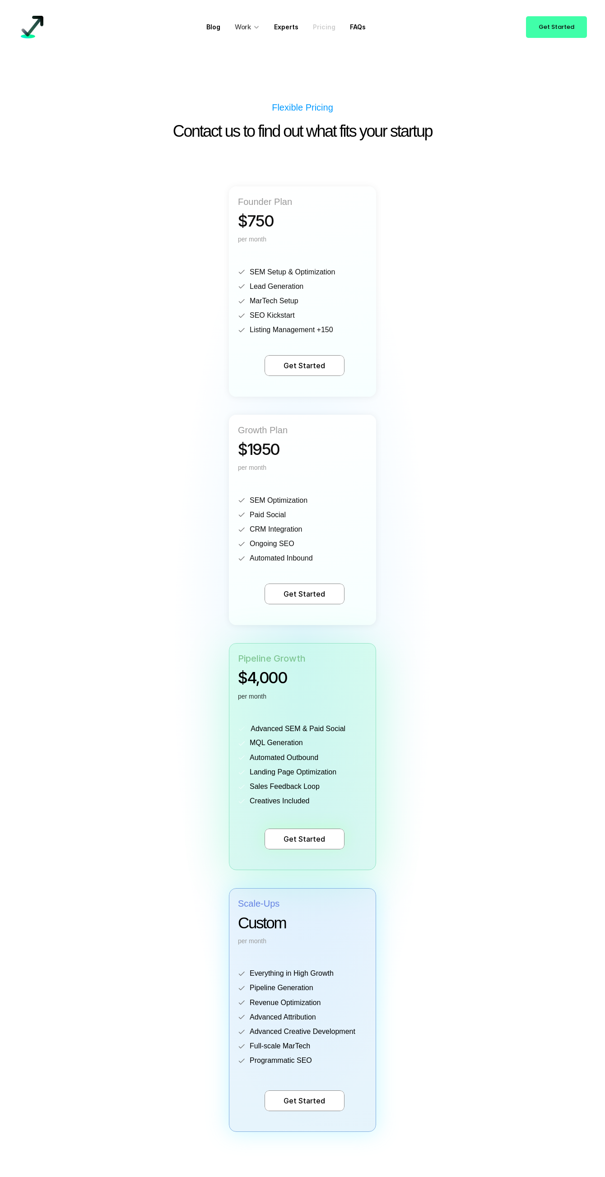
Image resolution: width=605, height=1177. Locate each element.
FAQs (358, 27)
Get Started (304, 365)
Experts (286, 27)
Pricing (324, 27)
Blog (213, 27)
